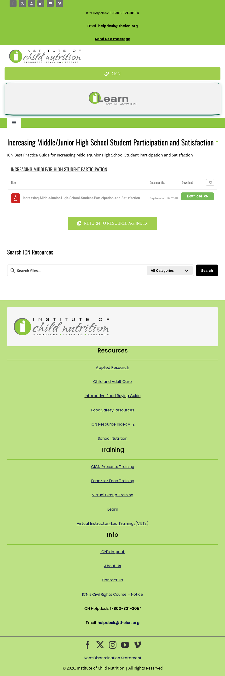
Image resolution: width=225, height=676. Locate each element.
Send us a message (112, 38)
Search (207, 270)
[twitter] (22, 3)
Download (197, 196)
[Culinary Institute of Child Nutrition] (113, 73)
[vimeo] (59, 3)
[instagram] (31, 3)
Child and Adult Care (112, 381)
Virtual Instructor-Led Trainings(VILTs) (113, 523)
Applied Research (112, 367)
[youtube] (50, 3)
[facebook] (13, 3)
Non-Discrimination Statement (113, 658)
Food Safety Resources (112, 410)
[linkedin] (40, 3)
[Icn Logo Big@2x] (45, 51)
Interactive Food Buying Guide (113, 396)
